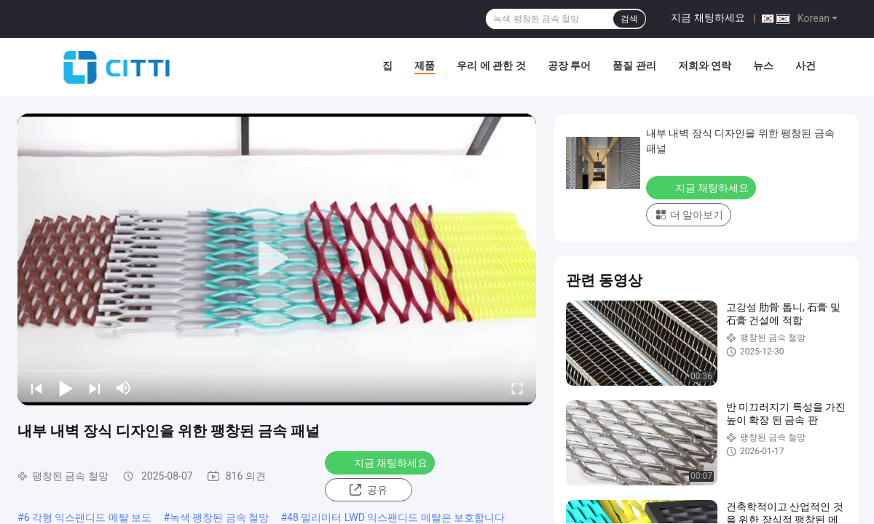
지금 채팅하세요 (707, 17)
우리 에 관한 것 (491, 65)
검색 (629, 19)
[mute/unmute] (123, 388)
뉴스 (763, 65)
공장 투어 (569, 65)
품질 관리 (634, 65)
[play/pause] (65, 388)
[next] (94, 388)
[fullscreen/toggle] (517, 388)
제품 (424, 65)
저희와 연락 (704, 65)
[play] (277, 259)
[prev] (36, 388)
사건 (805, 65)
